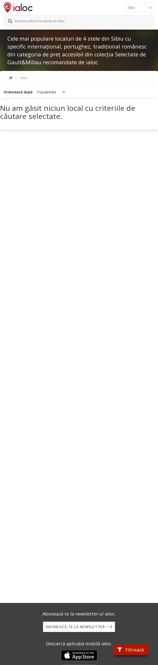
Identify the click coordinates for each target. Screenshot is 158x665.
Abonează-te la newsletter (75, 627)
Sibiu (24, 78)
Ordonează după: (18, 92)
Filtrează (130, 650)
